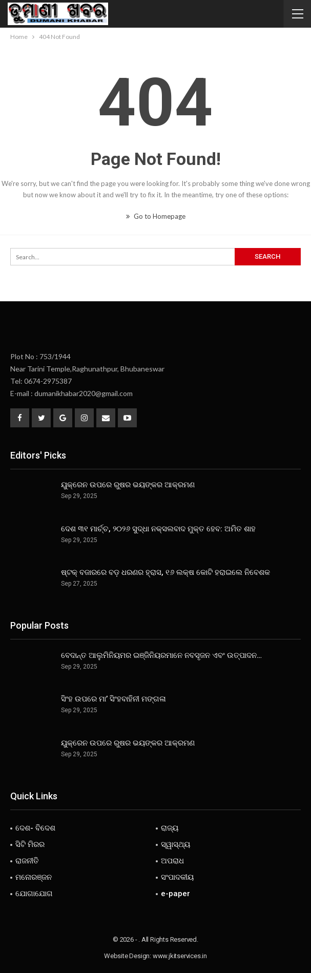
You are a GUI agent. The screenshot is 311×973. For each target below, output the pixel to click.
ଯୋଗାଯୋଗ (34, 893)
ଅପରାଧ (172, 860)
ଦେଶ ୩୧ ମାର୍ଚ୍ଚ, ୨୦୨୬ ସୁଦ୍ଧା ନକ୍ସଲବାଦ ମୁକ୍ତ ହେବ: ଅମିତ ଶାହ (158, 528)
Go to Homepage (155, 216)
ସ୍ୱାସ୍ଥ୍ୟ (175, 844)
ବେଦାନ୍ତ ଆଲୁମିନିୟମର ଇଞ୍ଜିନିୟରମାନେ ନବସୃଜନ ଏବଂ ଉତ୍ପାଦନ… (161, 655)
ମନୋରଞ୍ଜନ (33, 877)
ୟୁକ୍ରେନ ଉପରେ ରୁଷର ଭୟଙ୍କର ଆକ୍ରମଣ (128, 484)
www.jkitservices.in (180, 956)
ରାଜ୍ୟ (169, 828)
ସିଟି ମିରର (30, 844)
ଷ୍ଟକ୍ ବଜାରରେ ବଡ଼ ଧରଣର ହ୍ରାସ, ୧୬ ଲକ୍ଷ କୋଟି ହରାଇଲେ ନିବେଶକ (165, 572)
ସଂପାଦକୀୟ (177, 877)
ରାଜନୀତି (27, 860)
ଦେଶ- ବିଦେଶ (35, 828)
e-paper (175, 893)
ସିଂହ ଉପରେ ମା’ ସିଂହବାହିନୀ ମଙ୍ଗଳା (113, 698)
